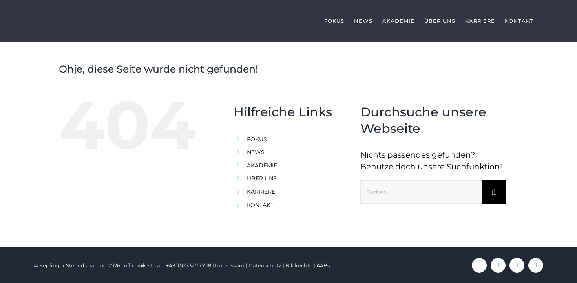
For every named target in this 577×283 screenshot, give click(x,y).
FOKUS (257, 139)
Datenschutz (264, 265)
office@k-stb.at (143, 265)
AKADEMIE (262, 165)
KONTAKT (260, 205)
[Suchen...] (421, 192)
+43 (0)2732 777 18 (188, 265)
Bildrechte (298, 265)
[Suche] (494, 192)
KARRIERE (261, 191)
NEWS (256, 152)
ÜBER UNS (262, 178)
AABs (323, 265)
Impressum (230, 265)
